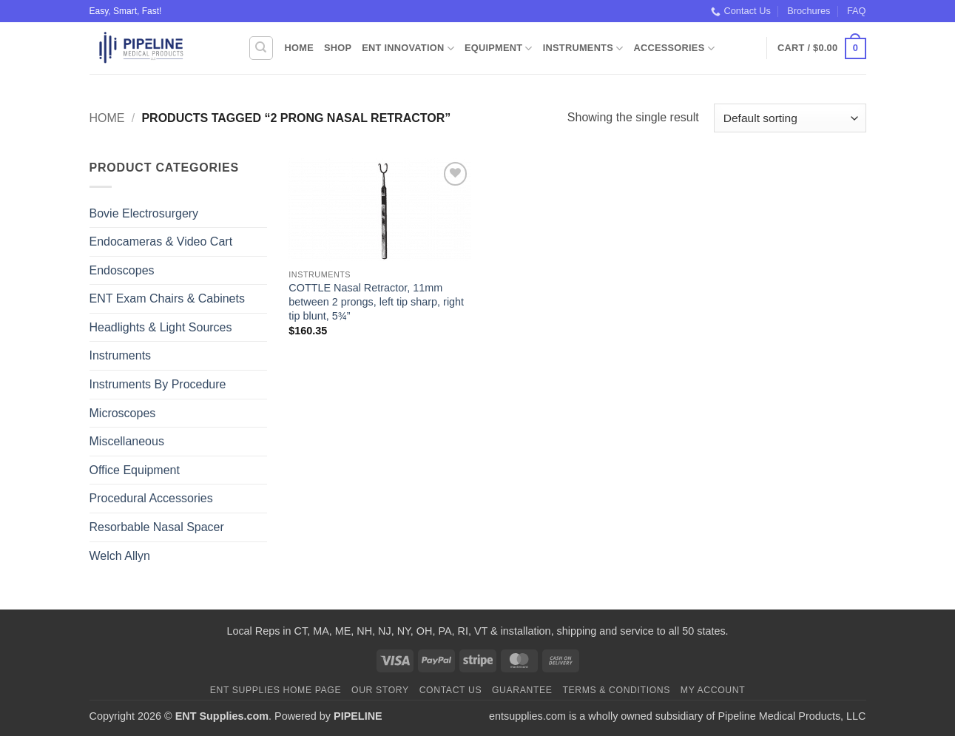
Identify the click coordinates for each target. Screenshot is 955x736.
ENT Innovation (408, 48)
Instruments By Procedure (158, 384)
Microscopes (123, 413)
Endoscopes (122, 270)
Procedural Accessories (151, 498)
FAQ (856, 10)
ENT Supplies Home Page (276, 690)
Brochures (808, 10)
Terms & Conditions (616, 690)
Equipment (499, 48)
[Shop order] (789, 118)
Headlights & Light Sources (161, 327)
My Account (713, 690)
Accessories (673, 48)
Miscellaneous (127, 441)
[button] (821, 49)
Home (299, 47)
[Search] (261, 48)
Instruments (583, 48)
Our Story (380, 690)
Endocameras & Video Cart (161, 241)
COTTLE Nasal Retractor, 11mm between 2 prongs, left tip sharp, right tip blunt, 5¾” (376, 301)
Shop (337, 47)
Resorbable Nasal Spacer (157, 527)
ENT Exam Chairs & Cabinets (167, 298)
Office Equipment (135, 470)
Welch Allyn (120, 556)
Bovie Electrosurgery (144, 213)
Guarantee (522, 690)
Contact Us (741, 11)
